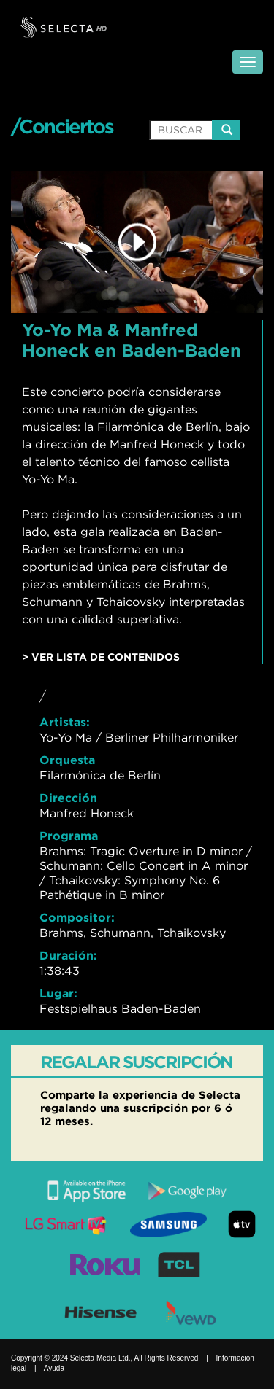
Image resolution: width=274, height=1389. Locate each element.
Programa (68, 835)
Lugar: (58, 993)
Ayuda (54, 1368)
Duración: (68, 955)
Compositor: (77, 917)
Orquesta (67, 759)
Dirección (68, 797)
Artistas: (64, 721)
